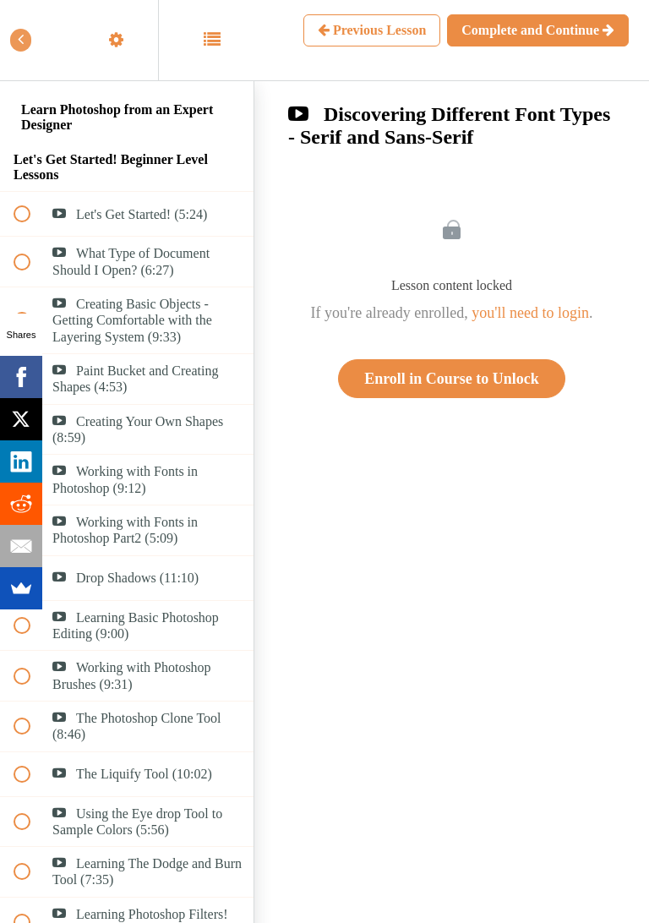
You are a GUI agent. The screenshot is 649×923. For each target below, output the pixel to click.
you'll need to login (530, 312)
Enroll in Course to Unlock (451, 378)
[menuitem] (126, 40)
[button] (31, 40)
